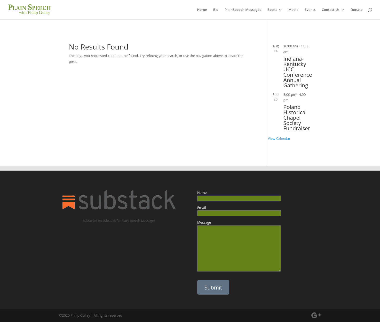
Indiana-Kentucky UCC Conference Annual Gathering (297, 72)
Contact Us (331, 10)
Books (272, 10)
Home (202, 10)
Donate (357, 10)
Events (310, 10)
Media (293, 10)
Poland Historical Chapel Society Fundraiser (296, 117)
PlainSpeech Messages (243, 10)
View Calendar (279, 138)
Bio (215, 10)
